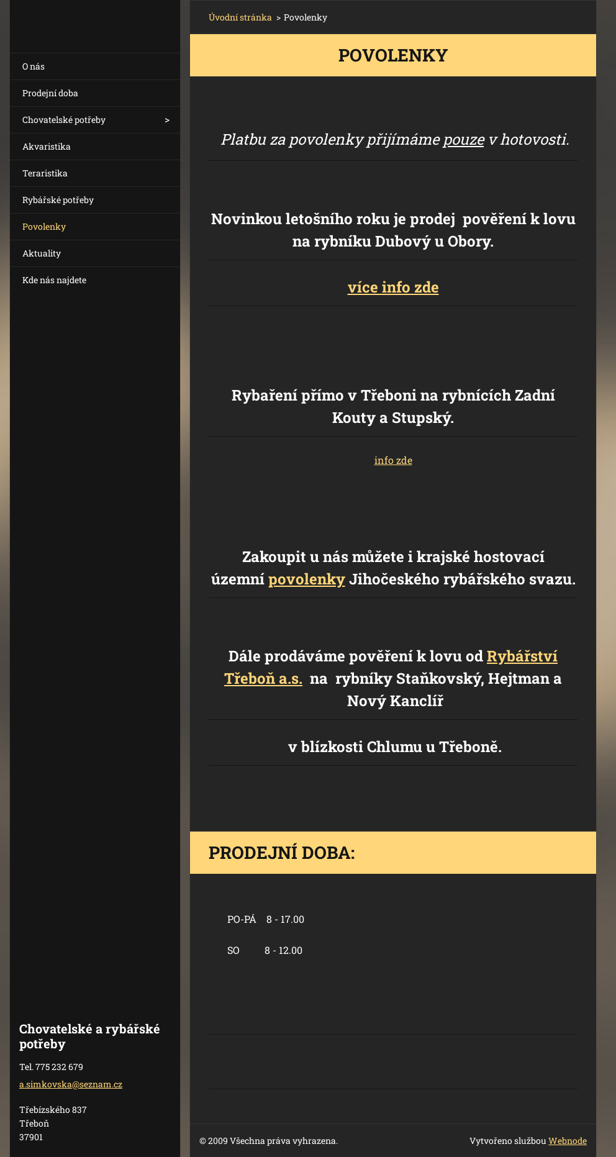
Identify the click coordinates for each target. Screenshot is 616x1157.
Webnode (567, 1140)
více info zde (393, 287)
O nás (33, 66)
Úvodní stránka (240, 17)
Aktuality (41, 253)
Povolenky (44, 226)
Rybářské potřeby (58, 200)
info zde (393, 459)
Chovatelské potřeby (64, 119)
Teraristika (45, 173)
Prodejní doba (50, 93)
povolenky (306, 579)
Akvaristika (46, 146)
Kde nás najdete (54, 280)
